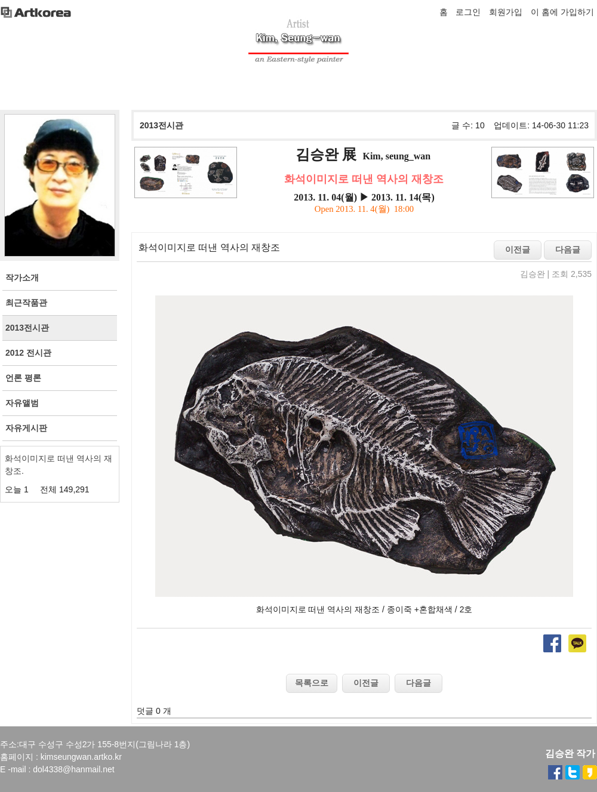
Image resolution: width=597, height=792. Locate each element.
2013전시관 (161, 125)
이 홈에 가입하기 (562, 12)
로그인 (468, 12)
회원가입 (505, 12)
